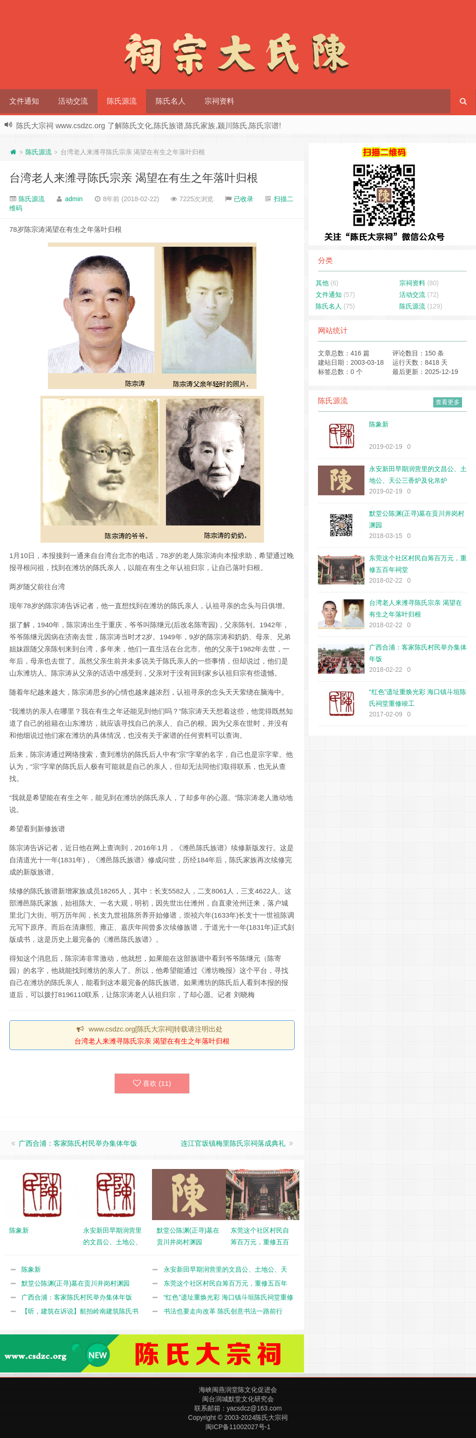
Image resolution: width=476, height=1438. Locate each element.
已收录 (243, 199)
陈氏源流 (122, 101)
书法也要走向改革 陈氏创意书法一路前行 (223, 1311)
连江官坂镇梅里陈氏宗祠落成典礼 (233, 1143)
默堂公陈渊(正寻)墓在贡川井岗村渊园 (75, 1283)
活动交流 (73, 101)
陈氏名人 (170, 101)
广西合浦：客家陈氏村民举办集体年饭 (78, 1143)
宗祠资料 (219, 101)
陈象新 (31, 1269)
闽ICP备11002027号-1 (238, 1427)
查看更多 (448, 402)
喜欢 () (152, 1083)
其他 (322, 283)
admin (74, 199)
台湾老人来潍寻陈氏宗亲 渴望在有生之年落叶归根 (133, 177)
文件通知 (24, 101)
